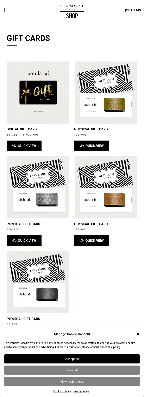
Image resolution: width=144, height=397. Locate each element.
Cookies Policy (62, 391)
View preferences (72, 381)
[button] (138, 334)
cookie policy (112, 347)
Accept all (72, 359)
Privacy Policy (81, 391)
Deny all (71, 370)
